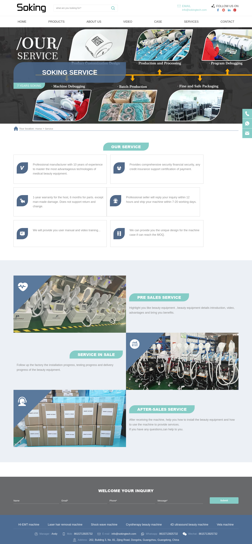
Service (49, 128)
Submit (223, 476)
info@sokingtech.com (194, 10)
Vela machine (225, 500)
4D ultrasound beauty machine (189, 500)
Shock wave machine (104, 500)
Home (38, 128)
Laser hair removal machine (65, 500)
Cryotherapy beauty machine (143, 500)
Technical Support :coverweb (174, 539)
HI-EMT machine (29, 500)
